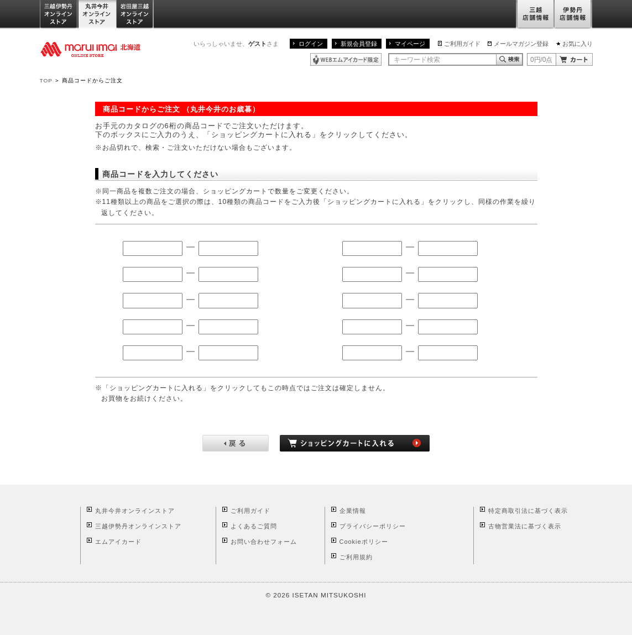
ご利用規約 (356, 557)
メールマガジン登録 (521, 43)
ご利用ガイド (462, 43)
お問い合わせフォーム (264, 541)
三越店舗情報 (535, 14)
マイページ (410, 43)
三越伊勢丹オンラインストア (59, 14)
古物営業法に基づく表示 (524, 526)
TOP (46, 80)
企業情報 (352, 510)
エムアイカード (118, 541)
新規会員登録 (359, 43)
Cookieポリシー (363, 541)
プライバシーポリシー (372, 526)
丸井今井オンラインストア (97, 14)
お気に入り (577, 43)
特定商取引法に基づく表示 (528, 510)
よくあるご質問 (254, 526)
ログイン (311, 43)
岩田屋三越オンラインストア (135, 14)
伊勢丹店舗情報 (573, 14)
